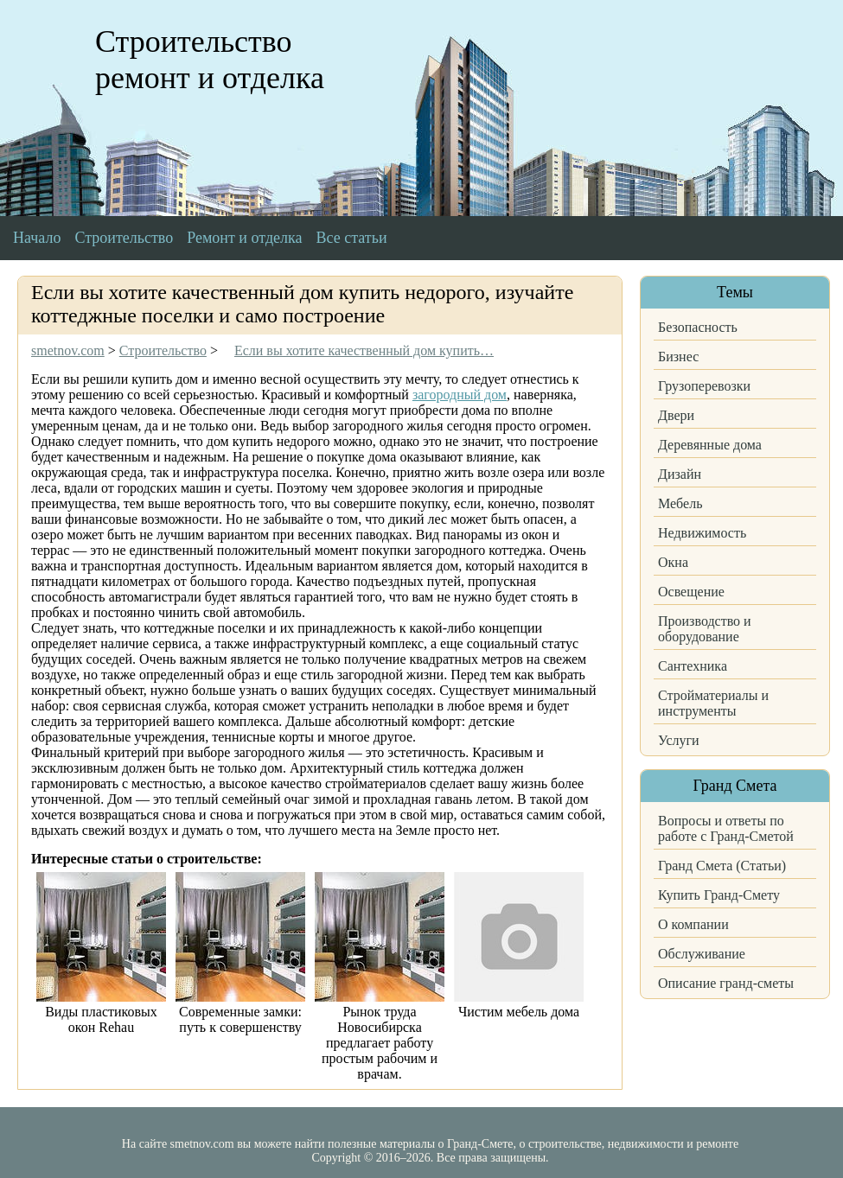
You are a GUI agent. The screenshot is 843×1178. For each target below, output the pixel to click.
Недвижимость (702, 532)
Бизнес (678, 356)
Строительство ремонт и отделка (209, 59)
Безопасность (698, 327)
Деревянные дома (710, 444)
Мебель (680, 503)
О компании (693, 924)
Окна (673, 562)
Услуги (678, 740)
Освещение (691, 591)
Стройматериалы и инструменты (713, 703)
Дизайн (679, 474)
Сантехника (692, 666)
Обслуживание (701, 953)
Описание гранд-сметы (726, 983)
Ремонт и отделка (244, 237)
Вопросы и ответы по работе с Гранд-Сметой (726, 828)
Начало (37, 237)
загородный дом (459, 394)
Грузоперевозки (704, 386)
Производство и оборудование (704, 629)
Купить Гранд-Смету (719, 895)
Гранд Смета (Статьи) (722, 865)
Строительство (123, 237)
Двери (676, 415)
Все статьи (351, 237)
